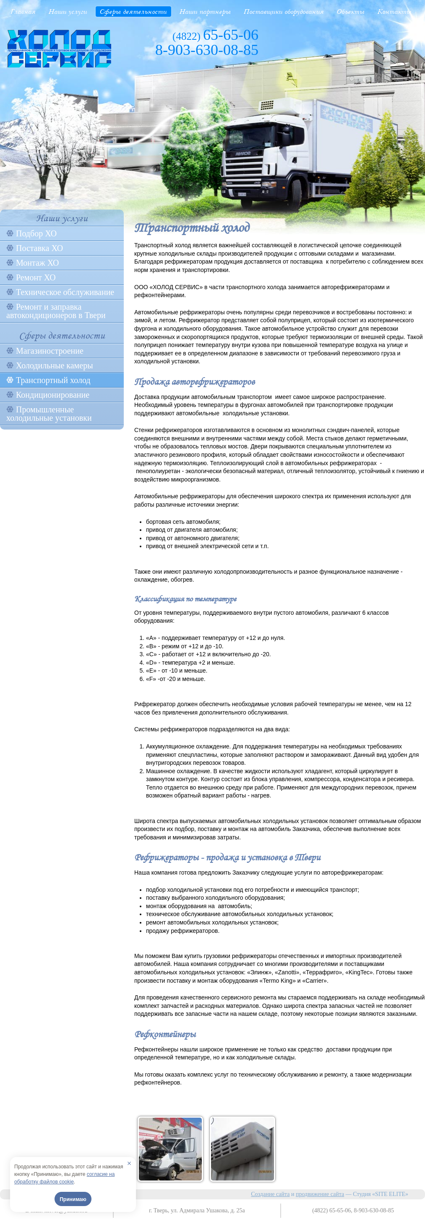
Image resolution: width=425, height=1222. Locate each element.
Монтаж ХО (37, 262)
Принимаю (73, 1199)
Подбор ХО (36, 233)
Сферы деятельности (133, 11)
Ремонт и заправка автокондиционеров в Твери (56, 311)
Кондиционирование (52, 394)
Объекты (351, 11)
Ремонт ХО (36, 277)
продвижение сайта (320, 1194)
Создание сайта (270, 1194)
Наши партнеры (205, 11)
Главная (23, 11)
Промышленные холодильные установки (49, 413)
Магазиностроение (49, 350)
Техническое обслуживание (65, 292)
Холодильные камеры (54, 365)
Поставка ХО (39, 248)
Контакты (395, 11)
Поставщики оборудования (284, 11)
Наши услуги (68, 11)
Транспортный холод (53, 380)
